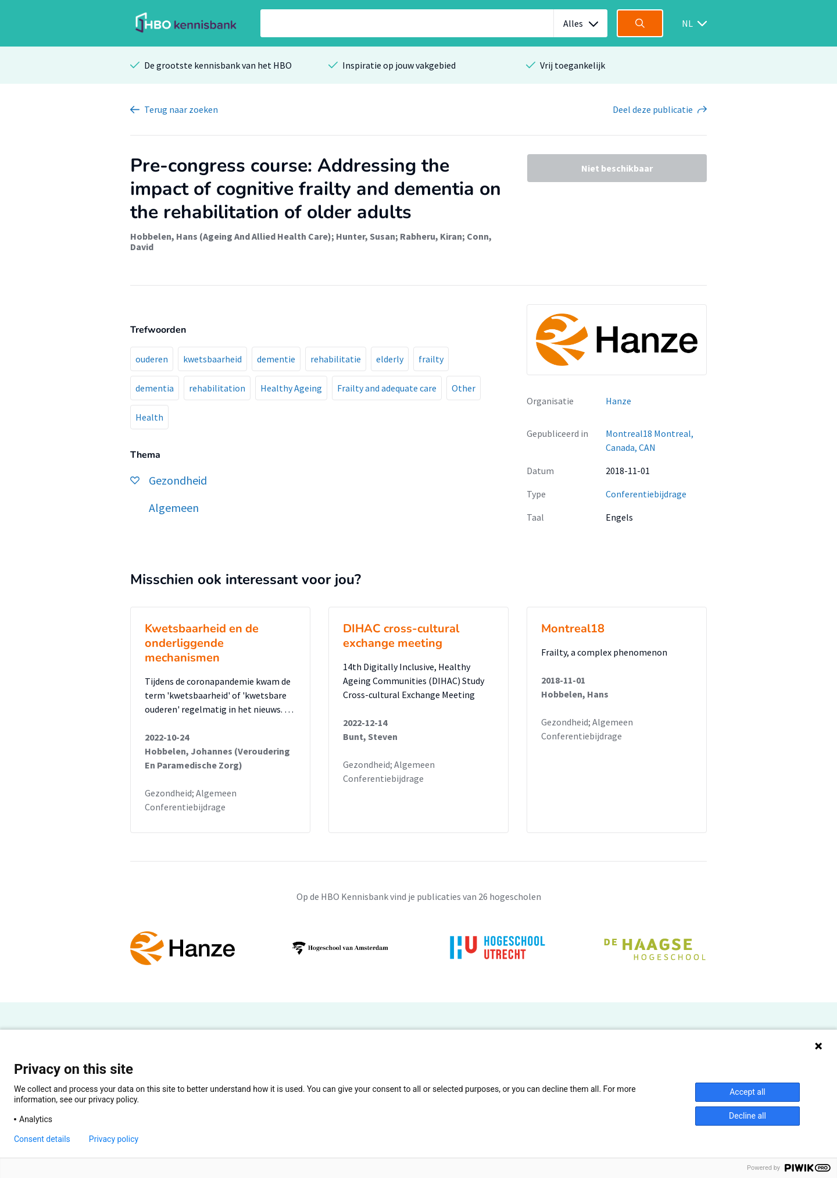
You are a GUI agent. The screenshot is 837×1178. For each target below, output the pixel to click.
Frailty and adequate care (387, 388)
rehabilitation (217, 388)
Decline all (747, 1115)
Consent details (42, 1139)
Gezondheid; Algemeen (191, 793)
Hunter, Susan (365, 236)
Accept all (747, 1092)
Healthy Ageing (291, 388)
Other (463, 388)
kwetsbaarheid (212, 359)
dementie (276, 359)
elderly (389, 359)
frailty (431, 359)
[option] (418, 948)
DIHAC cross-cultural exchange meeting (401, 636)
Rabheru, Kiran (431, 236)
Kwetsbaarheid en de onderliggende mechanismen (202, 643)
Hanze (618, 401)
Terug (181, 109)
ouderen (151, 359)
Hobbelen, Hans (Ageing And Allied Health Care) (230, 236)
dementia (154, 388)
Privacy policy (113, 1139)
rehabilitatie (335, 359)
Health (149, 417)
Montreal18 (572, 628)
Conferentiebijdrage (646, 494)
